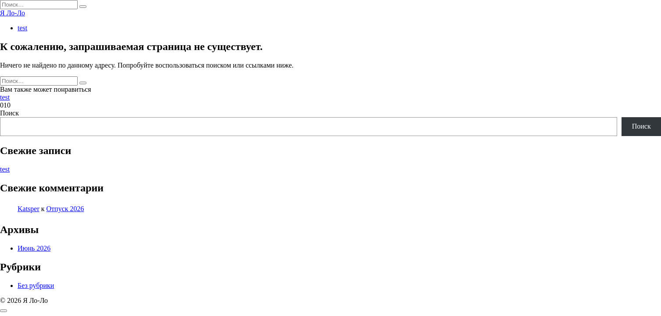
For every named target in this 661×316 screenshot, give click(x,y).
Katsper (28, 208)
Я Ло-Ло (12, 13)
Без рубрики (36, 285)
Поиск (9, 113)
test (22, 28)
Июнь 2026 (34, 248)
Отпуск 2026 (65, 208)
